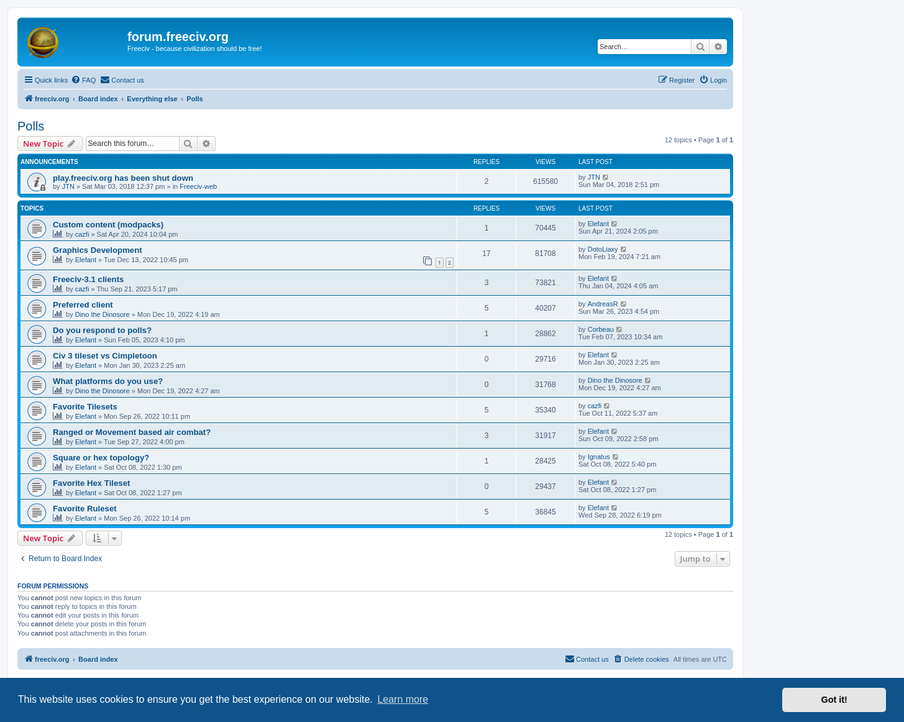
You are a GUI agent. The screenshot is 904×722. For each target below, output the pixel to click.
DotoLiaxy (603, 249)
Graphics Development (97, 250)
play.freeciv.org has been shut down (123, 178)
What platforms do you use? (108, 381)
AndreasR (603, 304)
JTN (68, 186)
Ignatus (599, 456)
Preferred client (83, 304)
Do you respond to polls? (102, 330)
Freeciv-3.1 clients (88, 279)
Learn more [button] (402, 699)
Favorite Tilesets (85, 406)
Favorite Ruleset (85, 508)
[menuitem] (83, 80)
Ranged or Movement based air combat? (132, 432)
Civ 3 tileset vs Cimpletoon (105, 355)
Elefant (598, 223)
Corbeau (601, 329)
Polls (30, 126)
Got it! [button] (834, 700)
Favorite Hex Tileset (91, 483)
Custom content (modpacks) (108, 224)
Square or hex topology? (101, 457)
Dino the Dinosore (102, 314)
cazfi (82, 234)
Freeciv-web (198, 186)
